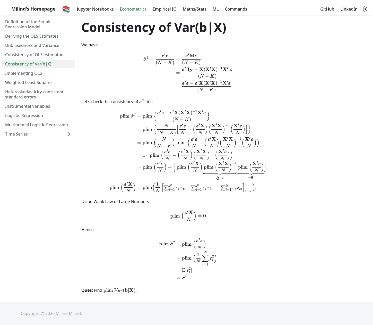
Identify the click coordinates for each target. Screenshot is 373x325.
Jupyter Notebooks (95, 9)
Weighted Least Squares (29, 82)
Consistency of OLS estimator (34, 54)
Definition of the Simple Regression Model (28, 24)
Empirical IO (165, 9)
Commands (236, 9)
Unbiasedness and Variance (32, 45)
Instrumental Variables (27, 106)
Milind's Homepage (33, 9)
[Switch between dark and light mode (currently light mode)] (365, 9)
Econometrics (133, 9)
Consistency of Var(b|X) (28, 64)
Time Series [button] (16, 134)
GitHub (327, 9)
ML (216, 9)
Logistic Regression (24, 115)
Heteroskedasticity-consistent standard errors (34, 94)
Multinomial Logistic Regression (36, 125)
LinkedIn (349, 9)
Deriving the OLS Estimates (31, 36)
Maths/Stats (194, 9)
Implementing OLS (23, 73)
